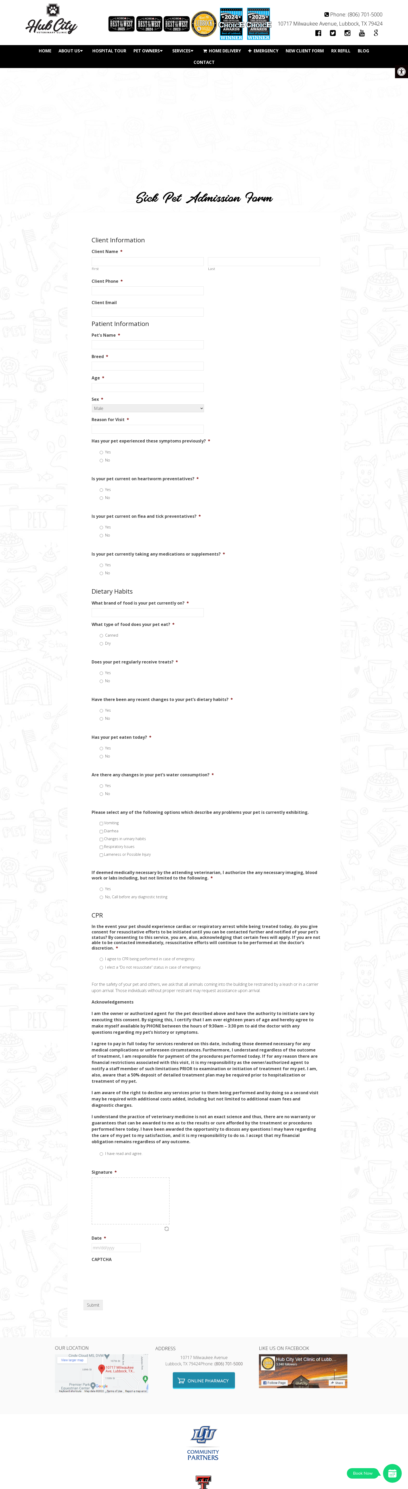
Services (181, 51)
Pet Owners (146, 51)
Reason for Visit (110, 419)
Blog (363, 51)
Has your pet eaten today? (121, 737)
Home (45, 51)
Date (99, 1238)
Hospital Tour (109, 51)
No (107, 460)
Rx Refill (340, 51)
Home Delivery (222, 51)
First (95, 268)
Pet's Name (106, 335)
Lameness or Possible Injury (127, 854)
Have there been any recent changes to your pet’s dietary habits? (162, 699)
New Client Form (305, 51)
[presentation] (131, 1275)
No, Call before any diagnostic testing (136, 896)
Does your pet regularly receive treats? (135, 662)
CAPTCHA (102, 1259)
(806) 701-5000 (365, 14)
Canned (111, 635)
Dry (108, 643)
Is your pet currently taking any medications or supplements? (158, 554)
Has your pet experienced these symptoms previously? (151, 441)
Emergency (263, 51)
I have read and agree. (123, 1153)
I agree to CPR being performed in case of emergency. (150, 958)
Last (211, 268)
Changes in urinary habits (125, 838)
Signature (104, 1172)
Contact (204, 62)
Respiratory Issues (119, 846)
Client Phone (107, 281)
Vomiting (111, 822)
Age (98, 378)
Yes (108, 452)
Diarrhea (111, 830)
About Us (69, 51)
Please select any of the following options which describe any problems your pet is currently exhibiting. (200, 812)
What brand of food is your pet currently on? (140, 603)
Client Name (107, 251)
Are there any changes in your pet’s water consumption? (153, 775)
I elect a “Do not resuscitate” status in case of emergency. (153, 967)
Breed (100, 356)
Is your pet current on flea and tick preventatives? (146, 516)
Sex (97, 399)
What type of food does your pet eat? (133, 624)
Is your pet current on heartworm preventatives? (145, 479)
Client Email (104, 302)
